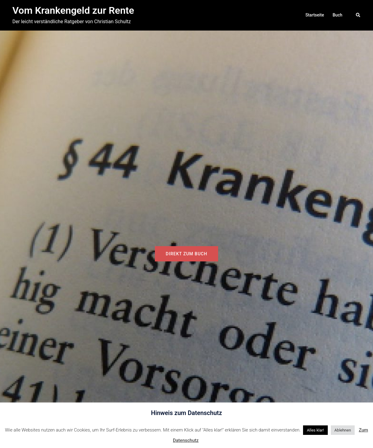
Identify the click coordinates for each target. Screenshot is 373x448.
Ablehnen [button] (343, 430)
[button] (358, 15)
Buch (337, 15)
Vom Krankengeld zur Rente (73, 10)
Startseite (314, 15)
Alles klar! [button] (315, 430)
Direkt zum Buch (186, 253)
